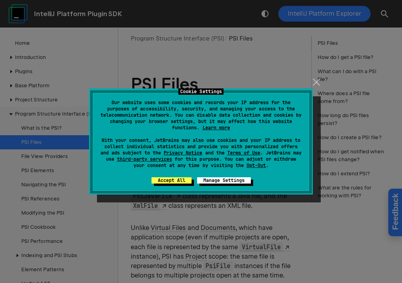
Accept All (171, 180)
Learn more (216, 128)
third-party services (144, 159)
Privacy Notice (183, 153)
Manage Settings (224, 180)
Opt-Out (256, 165)
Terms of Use (243, 153)
